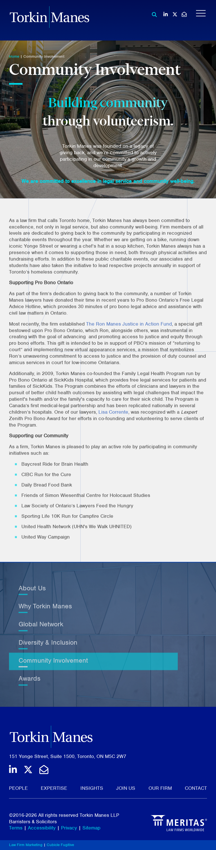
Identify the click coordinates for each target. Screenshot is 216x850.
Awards (29, 683)
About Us (32, 592)
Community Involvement (43, 56)
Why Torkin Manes (45, 610)
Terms (15, 828)
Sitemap (91, 828)
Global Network (41, 628)
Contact (196, 788)
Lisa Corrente (113, 425)
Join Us (125, 788)
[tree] (108, 639)
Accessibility (42, 828)
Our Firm (160, 788)
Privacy (69, 828)
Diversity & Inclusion (48, 646)
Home (14, 56)
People (18, 788)
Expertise (54, 788)
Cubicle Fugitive (60, 844)
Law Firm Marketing (25, 844)
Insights (91, 788)
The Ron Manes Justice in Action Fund (129, 337)
